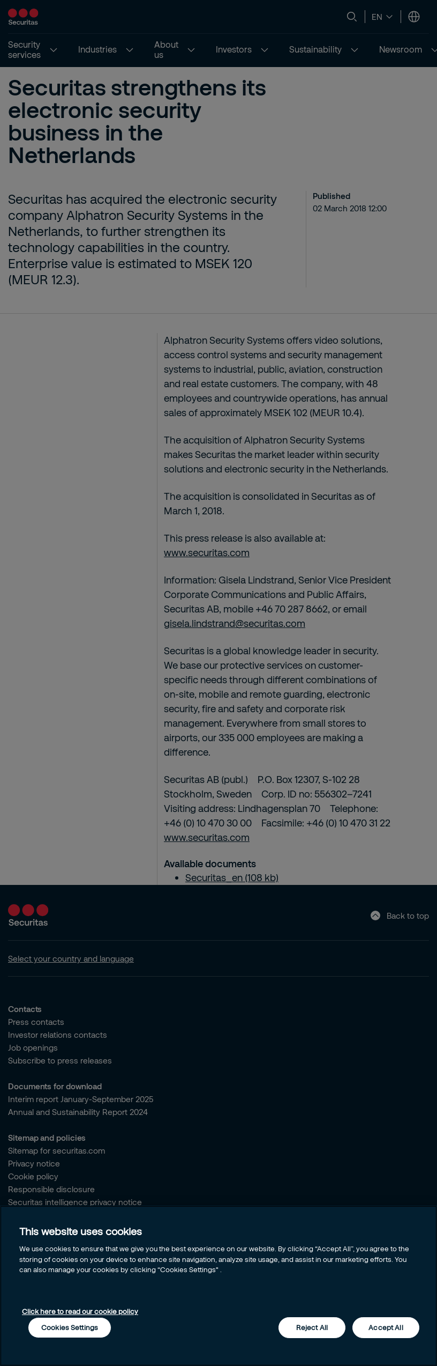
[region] (218, 1286)
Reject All (312, 1327)
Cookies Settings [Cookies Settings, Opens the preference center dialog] (69, 1327)
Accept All (385, 1327)
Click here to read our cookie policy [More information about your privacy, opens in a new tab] (80, 1311)
